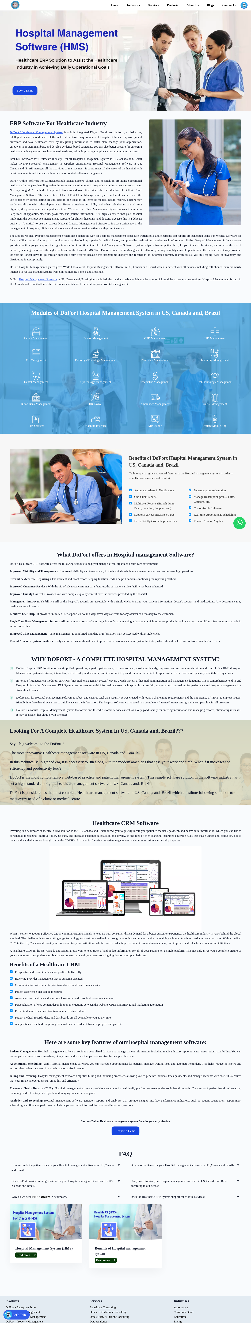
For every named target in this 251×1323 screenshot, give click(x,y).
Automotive (181, 1307)
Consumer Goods (184, 1312)
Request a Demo (125, 1131)
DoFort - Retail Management (23, 1312)
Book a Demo (25, 90)
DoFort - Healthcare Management (26, 1316)
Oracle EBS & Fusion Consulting (110, 1316)
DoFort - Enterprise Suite (21, 1307)
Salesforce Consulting (103, 1307)
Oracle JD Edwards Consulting (108, 1312)
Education (180, 1316)
